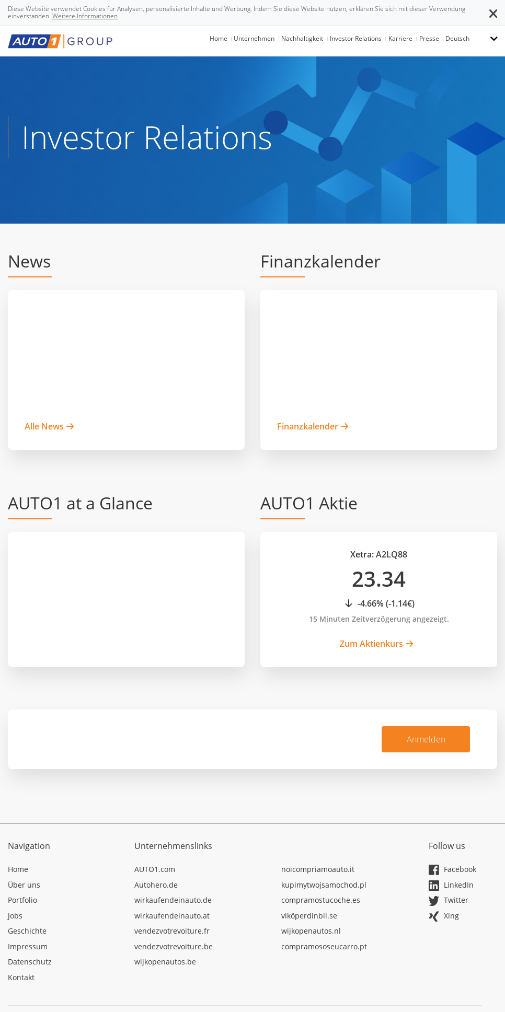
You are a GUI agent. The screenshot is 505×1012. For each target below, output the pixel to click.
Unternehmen (254, 38)
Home (218, 38)
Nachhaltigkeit (302, 38)
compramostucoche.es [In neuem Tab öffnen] (320, 900)
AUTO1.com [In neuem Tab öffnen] (154, 869)
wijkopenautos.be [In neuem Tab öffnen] (165, 962)
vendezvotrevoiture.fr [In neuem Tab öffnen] (172, 931)
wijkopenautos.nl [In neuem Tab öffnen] (311, 931)
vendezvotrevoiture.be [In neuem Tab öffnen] (173, 946)
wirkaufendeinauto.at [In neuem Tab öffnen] (172, 916)
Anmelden (426, 739)
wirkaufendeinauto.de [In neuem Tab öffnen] (173, 900)
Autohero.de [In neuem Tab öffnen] (156, 885)
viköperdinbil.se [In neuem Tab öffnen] (309, 916)
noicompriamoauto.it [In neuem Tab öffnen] (317, 869)
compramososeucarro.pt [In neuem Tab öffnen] (324, 946)
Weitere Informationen (85, 15)
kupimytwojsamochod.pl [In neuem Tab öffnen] (323, 885)
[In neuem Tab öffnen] (63, 871)
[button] (493, 12)
